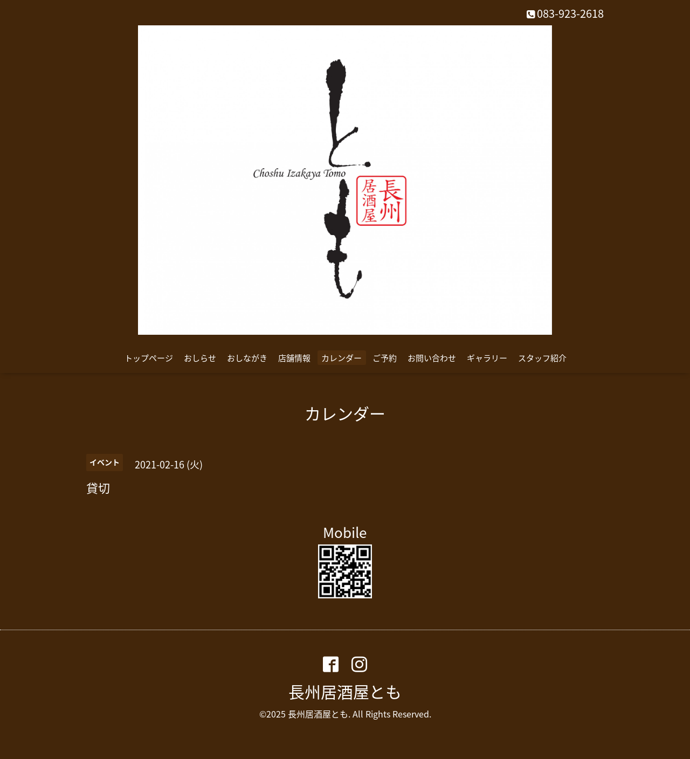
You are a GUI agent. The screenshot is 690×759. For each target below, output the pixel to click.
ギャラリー (487, 358)
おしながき (247, 358)
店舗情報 (294, 358)
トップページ (149, 358)
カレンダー (341, 358)
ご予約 (384, 358)
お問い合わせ (432, 358)
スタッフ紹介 (542, 358)
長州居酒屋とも (345, 691)
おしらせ (200, 358)
